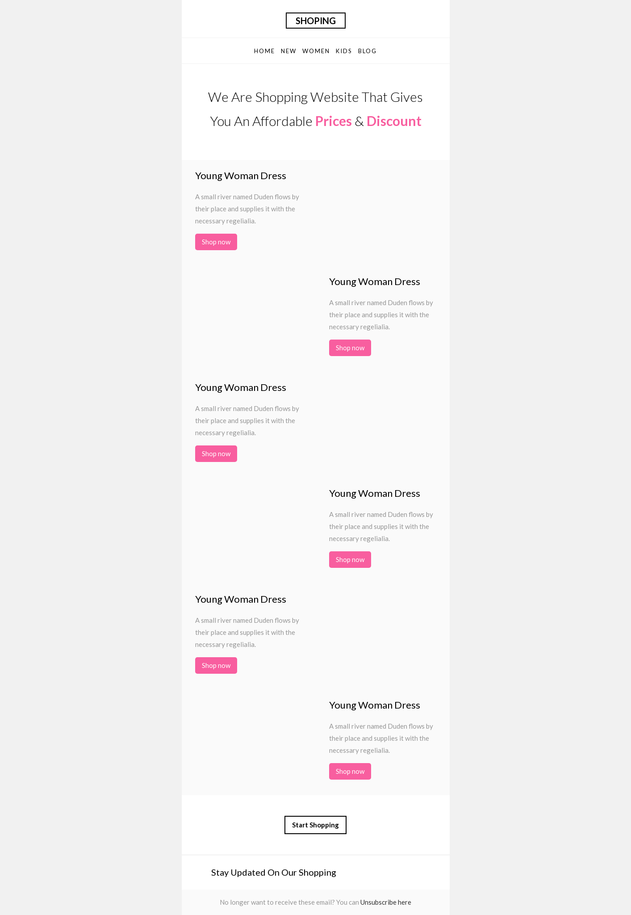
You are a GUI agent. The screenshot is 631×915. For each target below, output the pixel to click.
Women (316, 51)
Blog (367, 51)
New (289, 51)
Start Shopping (315, 825)
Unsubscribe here (385, 902)
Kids (344, 51)
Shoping (316, 20)
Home (264, 51)
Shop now (216, 242)
